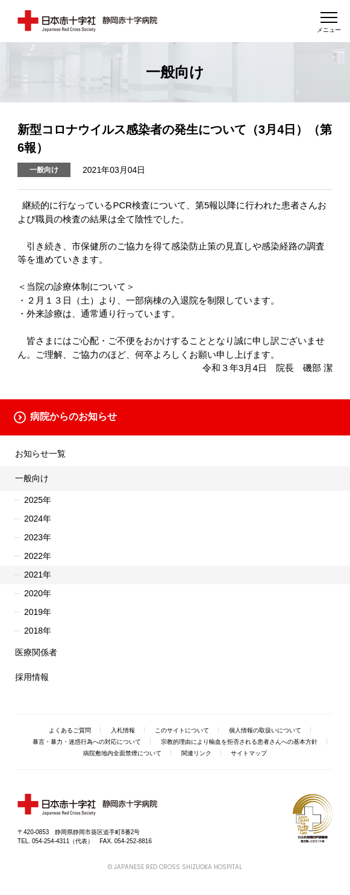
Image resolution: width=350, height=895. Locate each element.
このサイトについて (182, 730)
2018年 (37, 630)
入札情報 (123, 730)
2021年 (37, 574)
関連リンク (196, 753)
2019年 (37, 612)
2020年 (37, 593)
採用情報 (32, 677)
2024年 (37, 518)
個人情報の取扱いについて (265, 730)
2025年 (37, 500)
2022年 (37, 556)
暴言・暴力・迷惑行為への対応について (87, 741)
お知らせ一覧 (40, 453)
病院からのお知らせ (73, 416)
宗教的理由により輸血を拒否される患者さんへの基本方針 (239, 741)
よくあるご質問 (70, 730)
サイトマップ (249, 753)
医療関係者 (36, 652)
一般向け (32, 478)
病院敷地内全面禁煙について (122, 753)
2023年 (37, 537)
